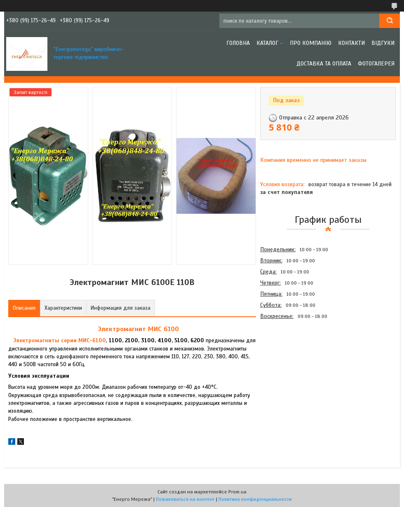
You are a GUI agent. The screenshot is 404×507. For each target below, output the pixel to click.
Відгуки (383, 43)
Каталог (267, 43)
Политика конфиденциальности (255, 499)
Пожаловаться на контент (185, 499)
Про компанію (310, 43)
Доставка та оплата (323, 63)
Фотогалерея (376, 63)
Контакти (351, 43)
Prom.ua (237, 492)
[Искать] (389, 21)
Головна (238, 43)
